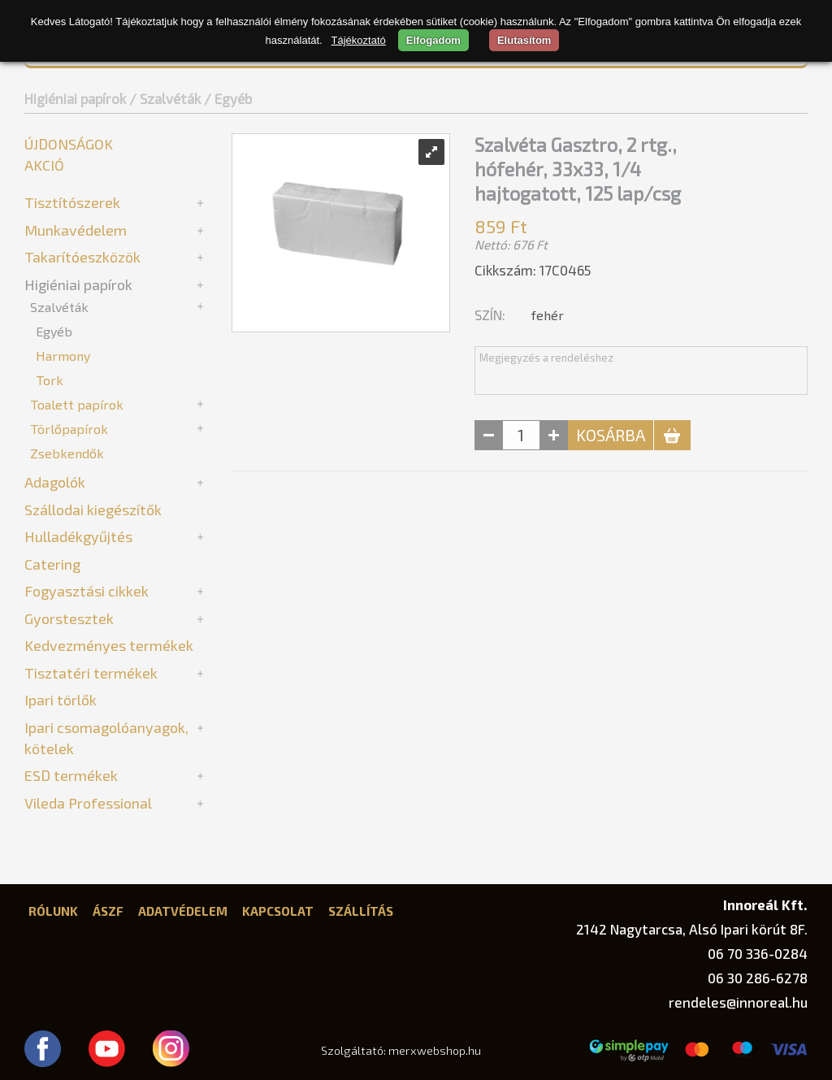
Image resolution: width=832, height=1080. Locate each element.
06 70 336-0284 (758, 953)
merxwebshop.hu (434, 1050)
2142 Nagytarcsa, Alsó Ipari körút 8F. (692, 929)
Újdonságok (68, 144)
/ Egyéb (228, 98)
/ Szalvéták (165, 98)
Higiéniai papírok (75, 98)
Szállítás (360, 911)
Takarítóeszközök (82, 257)
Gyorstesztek (69, 618)
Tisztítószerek (72, 202)
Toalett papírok (77, 404)
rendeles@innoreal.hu (738, 1002)
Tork (49, 380)
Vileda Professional (88, 803)
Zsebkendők (67, 453)
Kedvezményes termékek (108, 645)
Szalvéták (59, 306)
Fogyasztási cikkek (86, 591)
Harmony (63, 355)
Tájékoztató (359, 40)
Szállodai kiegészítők (93, 509)
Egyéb (54, 331)
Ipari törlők (60, 700)
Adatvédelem (183, 911)
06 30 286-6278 (758, 977)
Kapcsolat (278, 911)
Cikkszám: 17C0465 (532, 270)
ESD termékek (71, 775)
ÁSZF (108, 911)
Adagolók (54, 482)
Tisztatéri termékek (91, 673)
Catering (52, 564)
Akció (44, 165)
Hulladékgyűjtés (78, 536)
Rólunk (53, 911)
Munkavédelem (75, 230)
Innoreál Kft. (765, 904)
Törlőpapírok (69, 428)
